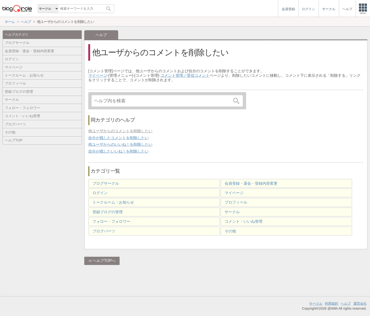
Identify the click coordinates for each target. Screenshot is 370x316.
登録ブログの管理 (107, 212)
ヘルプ (346, 303)
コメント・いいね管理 (243, 221)
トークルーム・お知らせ (113, 202)
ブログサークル (105, 183)
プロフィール (236, 202)
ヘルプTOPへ (104, 261)
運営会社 (360, 303)
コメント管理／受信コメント (185, 75)
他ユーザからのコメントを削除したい (120, 131)
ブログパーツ (103, 231)
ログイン (100, 193)
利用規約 (331, 303)
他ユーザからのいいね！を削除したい (120, 144)
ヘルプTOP (14, 140)
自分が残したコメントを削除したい (118, 138)
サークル (232, 212)
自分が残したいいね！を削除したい (118, 151)
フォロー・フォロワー (111, 221)
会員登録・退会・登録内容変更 (251, 183)
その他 (230, 231)
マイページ (97, 75)
